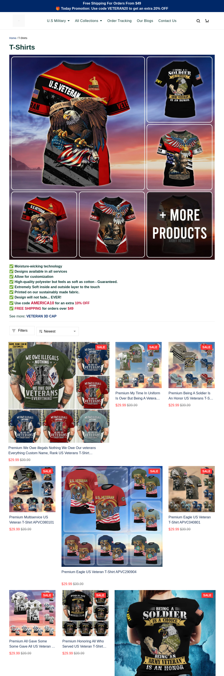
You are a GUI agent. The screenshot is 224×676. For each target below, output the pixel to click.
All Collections (88, 21)
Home (12, 38)
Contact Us (167, 21)
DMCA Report (165, 656)
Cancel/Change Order (79, 633)
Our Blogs (145, 21)
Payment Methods (76, 625)
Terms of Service (128, 611)
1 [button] (97, 571)
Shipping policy (127, 618)
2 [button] (107, 571)
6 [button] (127, 571)
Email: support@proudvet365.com (30, 632)
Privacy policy (126, 603)
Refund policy (125, 625)
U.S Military (58, 21)
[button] (88, 572)
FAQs (66, 618)
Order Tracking (119, 21)
